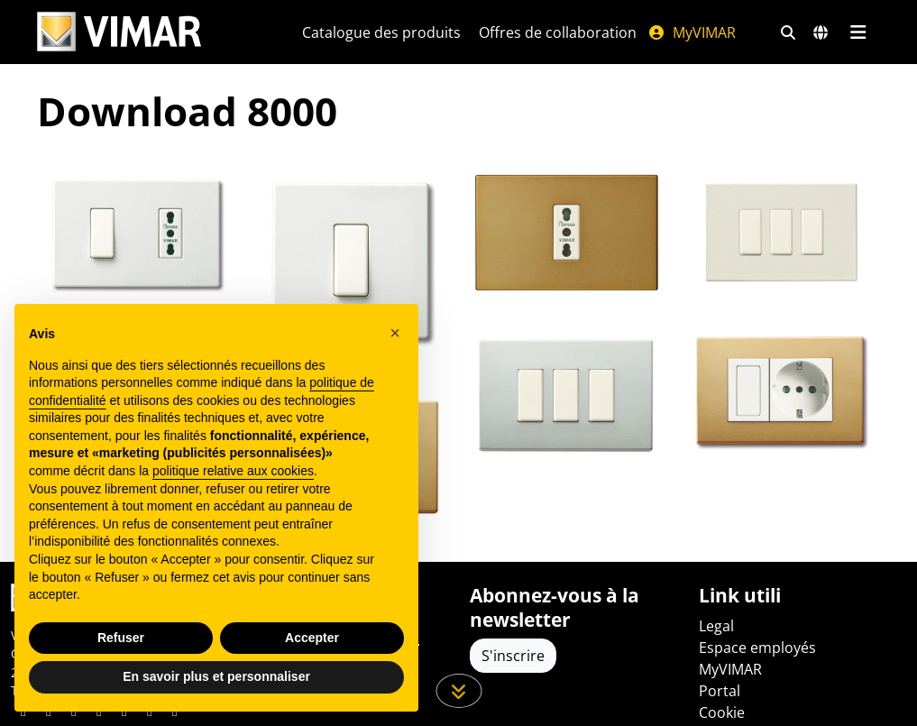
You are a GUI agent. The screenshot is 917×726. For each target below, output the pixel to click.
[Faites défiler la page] (458, 691)
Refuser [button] (120, 637)
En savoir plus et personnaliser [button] (216, 676)
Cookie (722, 712)
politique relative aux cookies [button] (233, 471)
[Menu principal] (859, 32)
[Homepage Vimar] (148, 32)
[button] (395, 332)
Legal (716, 626)
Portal (719, 691)
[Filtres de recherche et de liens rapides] (788, 32)
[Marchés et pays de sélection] (821, 32)
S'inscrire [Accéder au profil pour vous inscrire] (513, 656)
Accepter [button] (312, 637)
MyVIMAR (691, 32)
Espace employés (757, 647)
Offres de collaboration (558, 32)
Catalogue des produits (381, 32)
